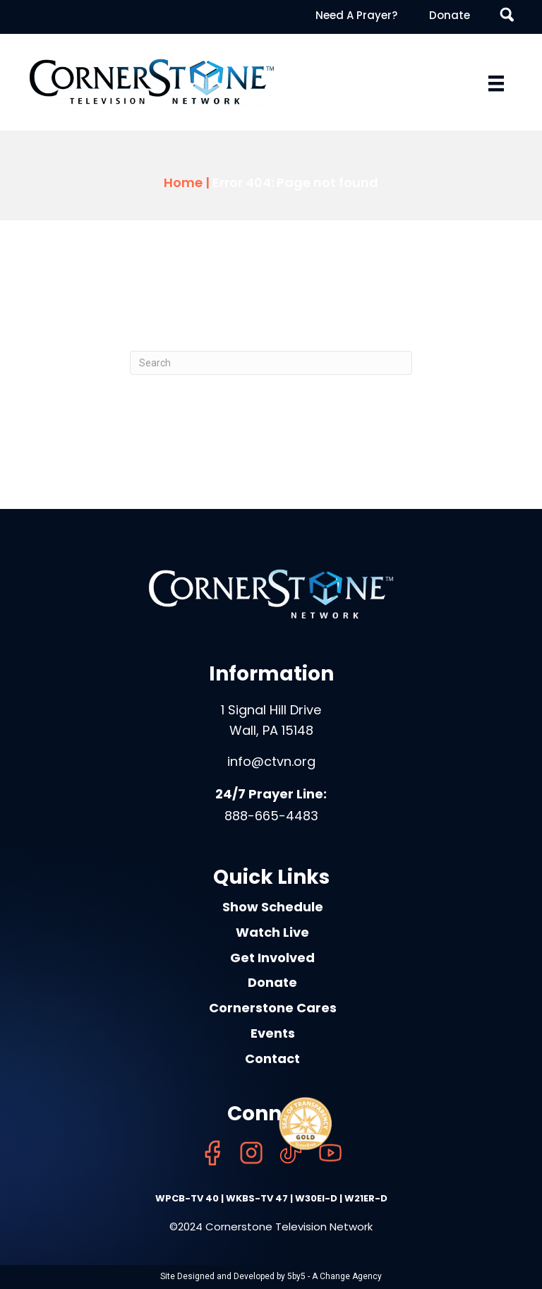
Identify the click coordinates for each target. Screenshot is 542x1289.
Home (183, 182)
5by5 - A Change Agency (334, 1276)
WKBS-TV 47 (257, 1198)
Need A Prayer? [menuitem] (356, 15)
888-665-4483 (271, 816)
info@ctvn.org (271, 761)
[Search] (271, 363)
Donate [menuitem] (449, 15)
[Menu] (496, 83)
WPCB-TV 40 (187, 1198)
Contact (272, 1058)
